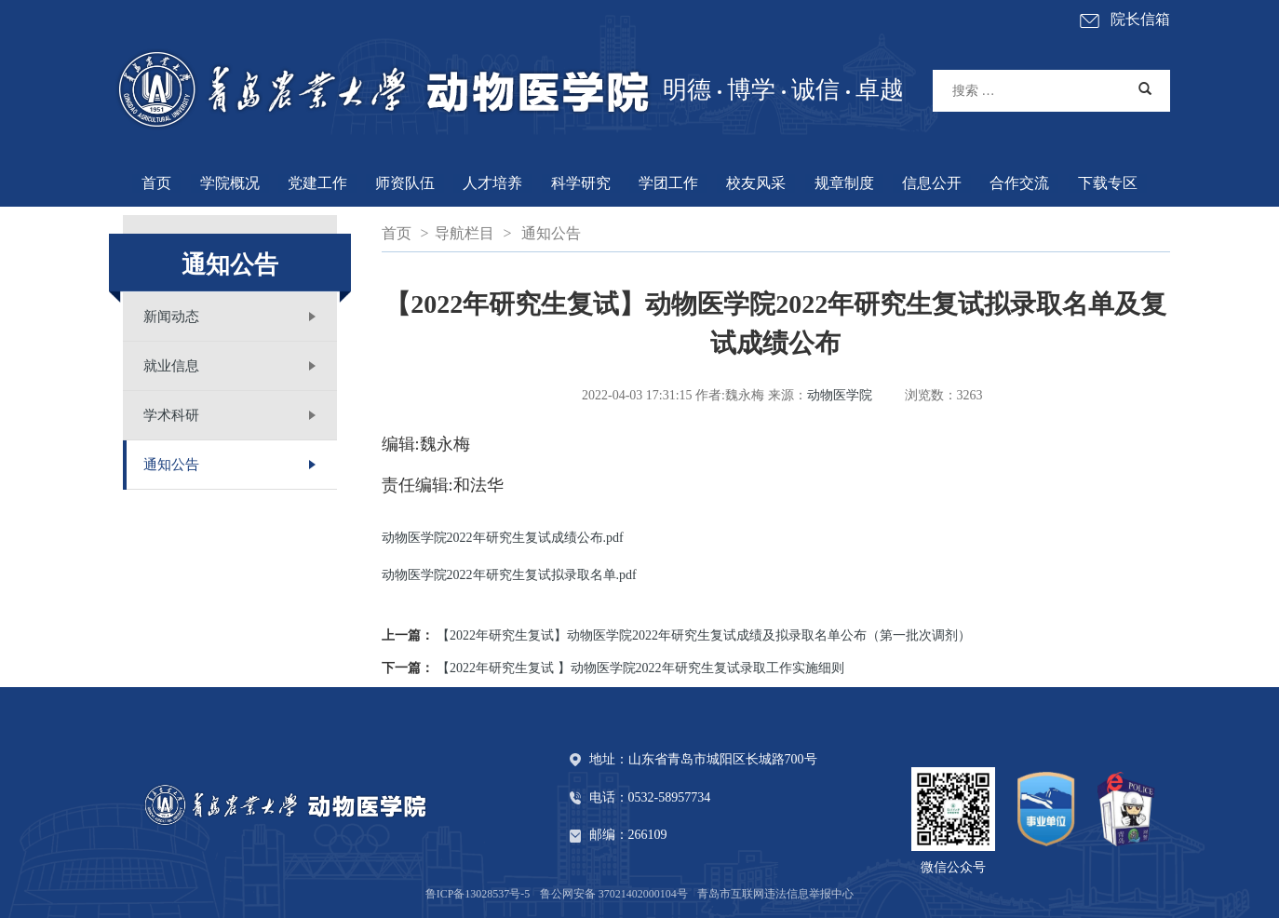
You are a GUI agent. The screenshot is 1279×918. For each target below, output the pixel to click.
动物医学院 (839, 395)
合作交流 (1019, 183)
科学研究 (581, 183)
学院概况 (230, 183)
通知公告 (171, 464)
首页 (156, 183)
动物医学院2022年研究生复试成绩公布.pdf (503, 538)
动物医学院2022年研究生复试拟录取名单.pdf (509, 575)
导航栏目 (464, 233)
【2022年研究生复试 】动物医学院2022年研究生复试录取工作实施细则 (640, 668)
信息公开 (932, 183)
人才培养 (492, 183)
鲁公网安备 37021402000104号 (614, 893)
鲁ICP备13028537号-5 (478, 893)
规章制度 (844, 183)
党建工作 (317, 183)
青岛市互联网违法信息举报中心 (775, 893)
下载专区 (1108, 183)
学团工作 (668, 183)
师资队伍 (405, 183)
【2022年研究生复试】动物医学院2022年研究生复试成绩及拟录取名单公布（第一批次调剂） (704, 635)
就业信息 (171, 365)
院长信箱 (1124, 21)
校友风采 (756, 183)
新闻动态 (171, 316)
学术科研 (171, 415)
